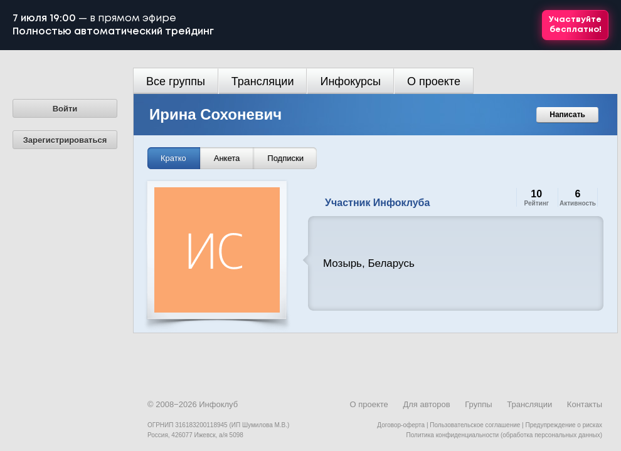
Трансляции (262, 81)
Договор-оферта (401, 425)
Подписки (285, 158)
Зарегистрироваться (65, 140)
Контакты (584, 404)
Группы (478, 404)
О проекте (433, 81)
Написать (567, 114)
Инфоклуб (218, 404)
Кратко (173, 158)
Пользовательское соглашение (475, 425)
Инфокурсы (350, 81)
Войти (65, 108)
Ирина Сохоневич (215, 114)
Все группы (175, 81)
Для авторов (426, 404)
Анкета (227, 158)
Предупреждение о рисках (563, 425)
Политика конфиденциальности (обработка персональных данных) (504, 435)
